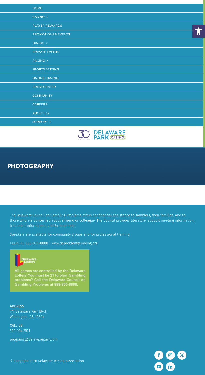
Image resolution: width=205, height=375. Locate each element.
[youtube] (158, 366)
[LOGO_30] (102, 130)
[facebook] (158, 355)
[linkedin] (170, 366)
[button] (198, 31)
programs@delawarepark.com (34, 339)
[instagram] (170, 355)
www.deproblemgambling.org (74, 243)
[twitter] (181, 355)
